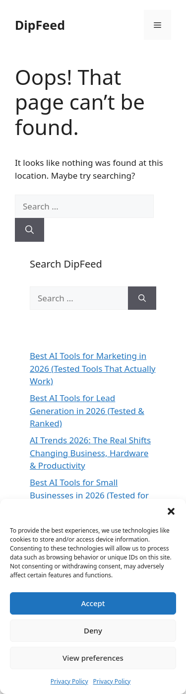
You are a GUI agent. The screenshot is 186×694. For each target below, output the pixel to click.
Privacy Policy (69, 681)
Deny (93, 630)
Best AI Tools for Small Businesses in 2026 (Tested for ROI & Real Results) (89, 495)
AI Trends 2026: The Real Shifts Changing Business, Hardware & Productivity (90, 452)
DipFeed (40, 24)
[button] (171, 511)
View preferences (93, 658)
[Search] (29, 230)
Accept (93, 603)
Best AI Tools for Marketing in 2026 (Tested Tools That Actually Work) (93, 368)
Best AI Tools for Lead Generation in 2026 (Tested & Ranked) (87, 410)
